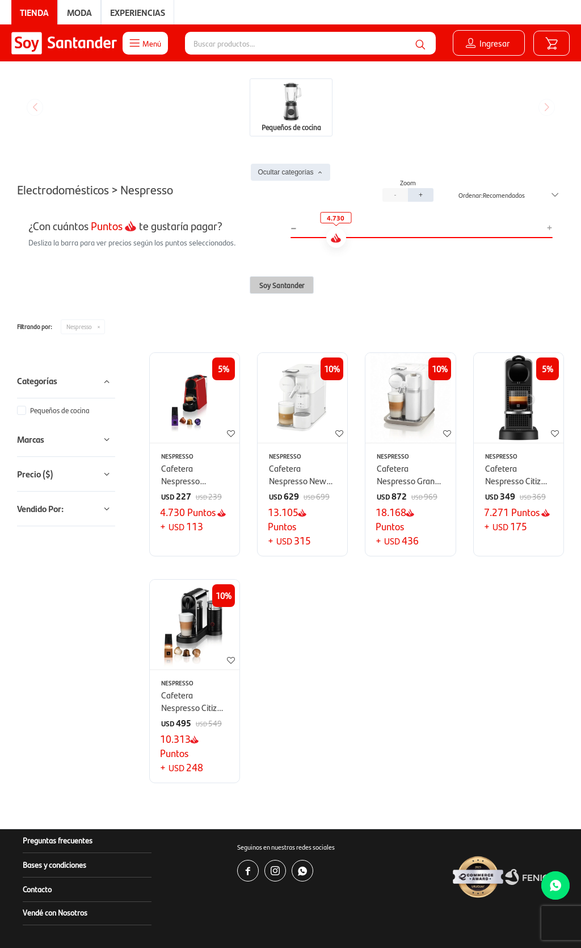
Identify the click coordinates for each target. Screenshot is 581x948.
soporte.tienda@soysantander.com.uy (367, 908)
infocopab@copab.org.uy (477, 919)
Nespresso (79, 241)
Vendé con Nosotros (55, 827)
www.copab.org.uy (355, 919)
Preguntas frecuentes (57, 754)
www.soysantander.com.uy (342, 896)
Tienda (34, 12)
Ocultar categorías (285, 87)
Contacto (37, 803)
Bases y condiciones (54, 779)
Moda (79, 12)
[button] (420, 43)
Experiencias (137, 12)
